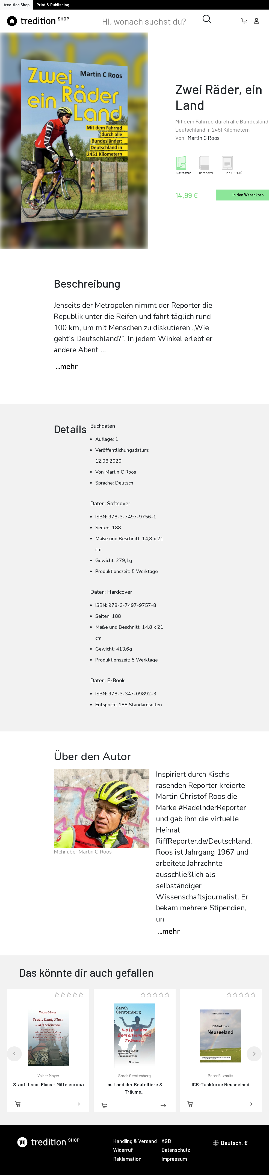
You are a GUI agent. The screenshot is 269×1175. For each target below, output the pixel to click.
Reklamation (127, 1159)
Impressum (174, 1159)
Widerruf (123, 1150)
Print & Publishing (53, 4)
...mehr (67, 367)
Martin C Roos (204, 137)
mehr (169, 931)
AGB (166, 1141)
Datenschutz (175, 1150)
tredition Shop (16, 4)
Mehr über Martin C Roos (83, 851)
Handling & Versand (135, 1141)
